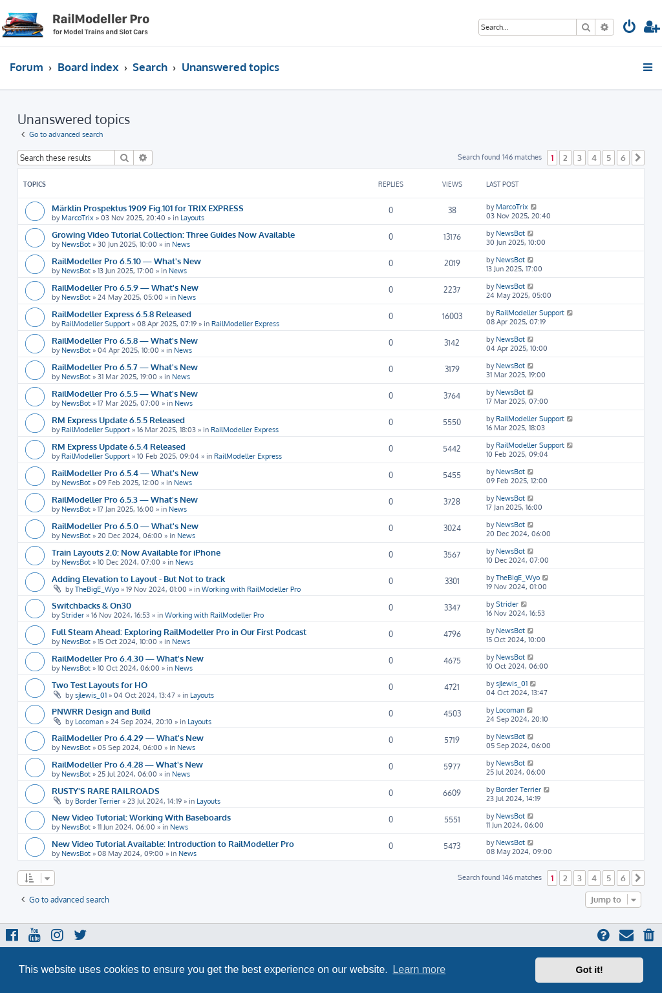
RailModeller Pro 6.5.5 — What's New (125, 393)
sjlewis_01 (91, 695)
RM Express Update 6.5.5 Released (118, 419)
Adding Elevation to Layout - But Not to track (138, 578)
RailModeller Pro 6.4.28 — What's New (127, 763)
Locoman (89, 721)
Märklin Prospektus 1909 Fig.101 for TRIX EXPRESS (148, 207)
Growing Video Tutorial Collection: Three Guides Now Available (173, 234)
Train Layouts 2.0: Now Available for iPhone (136, 552)
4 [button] (594, 157)
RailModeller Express (245, 323)
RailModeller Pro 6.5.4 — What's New (125, 472)
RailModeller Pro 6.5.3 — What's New (125, 499)
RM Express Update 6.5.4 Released (119, 446)
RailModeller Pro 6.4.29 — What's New (128, 737)
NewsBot (76, 244)
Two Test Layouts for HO (99, 684)
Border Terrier (97, 801)
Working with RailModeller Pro (251, 589)
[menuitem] (630, 28)
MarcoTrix (77, 217)
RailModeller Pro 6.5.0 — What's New (125, 525)
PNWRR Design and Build (101, 711)
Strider (72, 615)
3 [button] (579, 157)
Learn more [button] (418, 969)
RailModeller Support (95, 323)
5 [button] (608, 157)
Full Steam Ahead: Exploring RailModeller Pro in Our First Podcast (179, 631)
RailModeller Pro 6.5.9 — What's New (125, 287)
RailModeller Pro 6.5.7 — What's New (125, 366)
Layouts (192, 217)
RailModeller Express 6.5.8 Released (121, 313)
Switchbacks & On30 (91, 605)
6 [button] (623, 157)
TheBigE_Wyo (97, 589)
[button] (638, 157)
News (181, 244)
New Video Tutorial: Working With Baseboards (141, 816)
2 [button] (565, 157)
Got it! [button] (589, 970)
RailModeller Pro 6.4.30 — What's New (128, 658)
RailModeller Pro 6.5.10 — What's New (126, 260)
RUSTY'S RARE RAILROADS (106, 790)
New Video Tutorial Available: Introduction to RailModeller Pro (173, 843)
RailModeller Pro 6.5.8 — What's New (125, 340)
